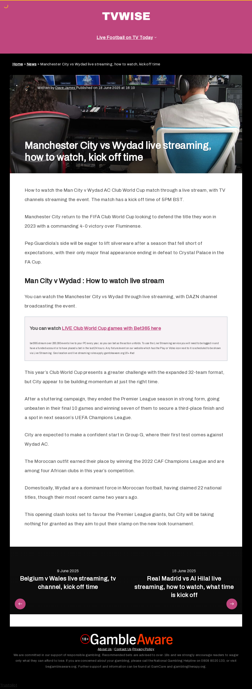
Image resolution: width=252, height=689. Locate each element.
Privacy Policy (143, 649)
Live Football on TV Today (124, 37)
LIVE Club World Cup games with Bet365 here (111, 328)
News (31, 64)
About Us (105, 649)
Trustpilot (8, 685)
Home (17, 64)
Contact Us (122, 649)
